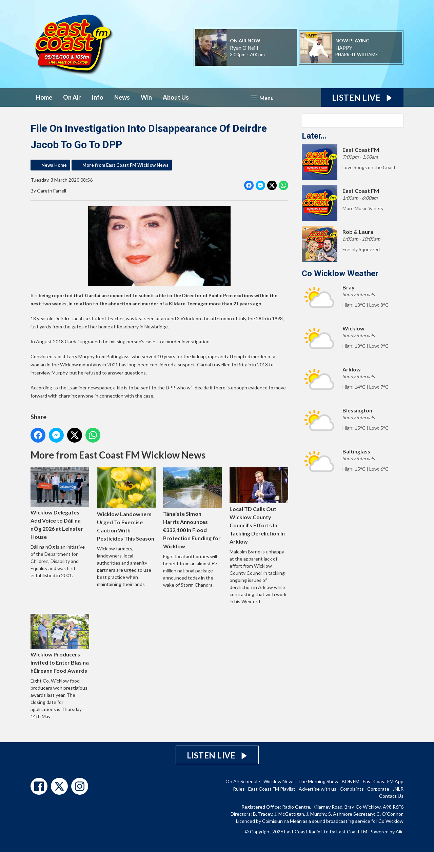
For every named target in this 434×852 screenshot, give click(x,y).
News (122, 97)
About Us (176, 97)
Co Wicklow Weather (340, 273)
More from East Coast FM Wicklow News (125, 165)
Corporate (378, 789)
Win (146, 97)
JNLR (398, 789)
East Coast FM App (383, 781)
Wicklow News (279, 781)
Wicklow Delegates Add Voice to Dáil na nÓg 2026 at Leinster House (60, 503)
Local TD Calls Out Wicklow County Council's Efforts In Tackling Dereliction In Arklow (259, 506)
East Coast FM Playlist (271, 789)
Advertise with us (317, 789)
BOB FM (350, 781)
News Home (54, 165)
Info (97, 97)
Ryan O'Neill (244, 48)
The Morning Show (318, 781)
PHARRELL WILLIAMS (356, 54)
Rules (239, 789)
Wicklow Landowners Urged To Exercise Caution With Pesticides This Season (126, 504)
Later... (314, 136)
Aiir (399, 831)
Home (44, 97)
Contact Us (391, 796)
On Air (72, 97)
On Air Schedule (242, 781)
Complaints (352, 789)
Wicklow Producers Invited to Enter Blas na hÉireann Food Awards (60, 644)
